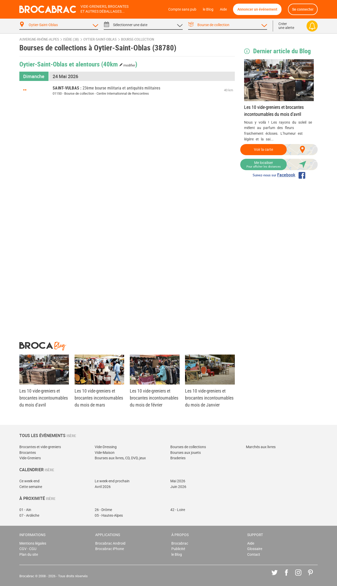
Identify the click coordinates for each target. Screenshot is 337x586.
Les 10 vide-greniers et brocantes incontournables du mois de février (154, 398)
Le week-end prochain (112, 481)
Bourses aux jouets (185, 452)
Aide (223, 9)
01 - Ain (25, 510)
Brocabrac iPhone (109, 549)
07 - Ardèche (29, 515)
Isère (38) (71, 39)
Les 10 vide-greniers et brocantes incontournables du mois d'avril (274, 110)
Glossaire (254, 549)
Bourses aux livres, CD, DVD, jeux (120, 458)
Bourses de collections (188, 447)
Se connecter (303, 9)
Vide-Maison (105, 452)
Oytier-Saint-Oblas (100, 39)
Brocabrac (179, 543)
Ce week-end (29, 481)
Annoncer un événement (257, 9)
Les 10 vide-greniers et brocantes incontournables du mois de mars (99, 398)
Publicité (178, 549)
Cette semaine (30, 487)
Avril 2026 (103, 487)
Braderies (178, 458)
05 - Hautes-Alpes (109, 515)
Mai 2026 (177, 481)
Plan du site (28, 554)
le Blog (208, 9)
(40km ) (119, 63)
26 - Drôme (103, 510)
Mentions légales (32, 543)
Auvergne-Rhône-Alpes (39, 39)
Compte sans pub (182, 9)
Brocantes (27, 452)
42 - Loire (177, 510)
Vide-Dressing (106, 447)
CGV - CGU (27, 549)
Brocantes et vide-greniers (40, 447)
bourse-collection (137, 39)
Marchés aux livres (261, 447)
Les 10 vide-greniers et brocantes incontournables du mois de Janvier (209, 398)
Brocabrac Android (110, 543)
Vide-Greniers (30, 458)
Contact (253, 554)
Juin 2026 (178, 487)
